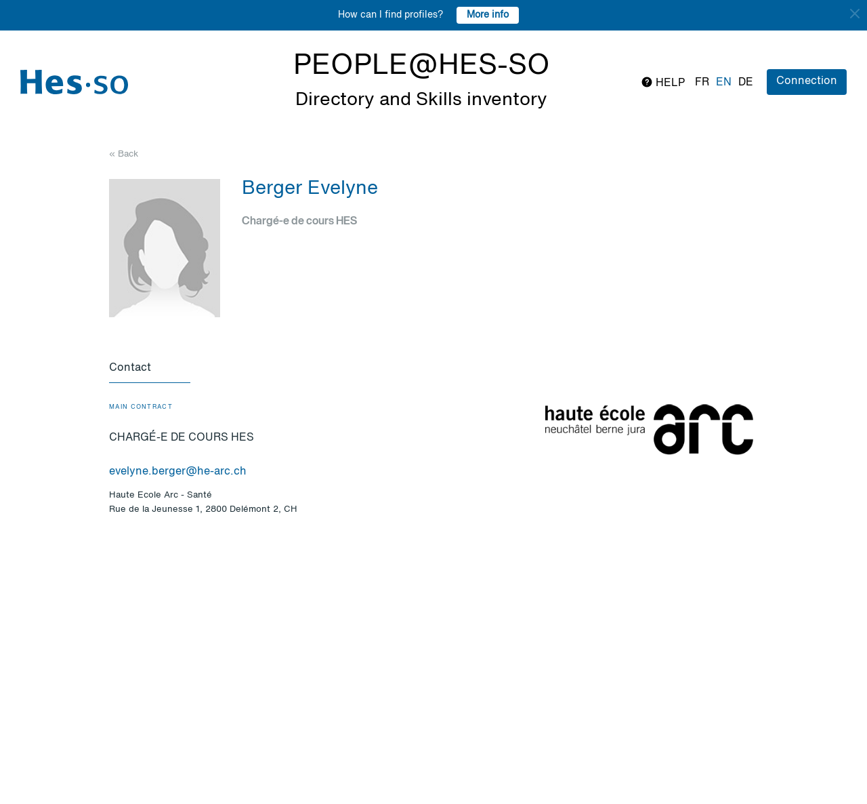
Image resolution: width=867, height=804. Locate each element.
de (745, 82)
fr (702, 82)
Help (663, 82)
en (724, 82)
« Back (123, 154)
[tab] (149, 369)
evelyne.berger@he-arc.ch (178, 471)
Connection (806, 81)
